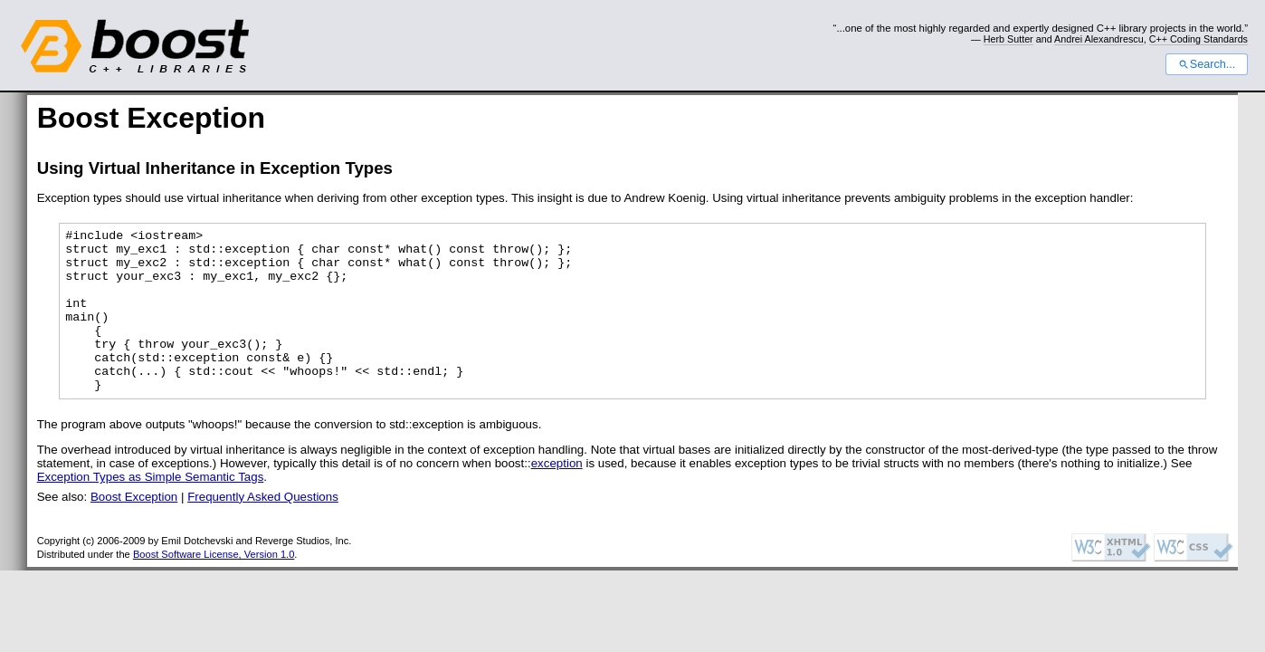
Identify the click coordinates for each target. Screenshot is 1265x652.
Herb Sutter (1008, 39)
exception (557, 496)
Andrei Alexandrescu (1099, 39)
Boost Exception (133, 529)
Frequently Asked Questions (262, 529)
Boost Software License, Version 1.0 (213, 586)
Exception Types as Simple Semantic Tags (150, 509)
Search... (1206, 64)
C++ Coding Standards (1198, 39)
